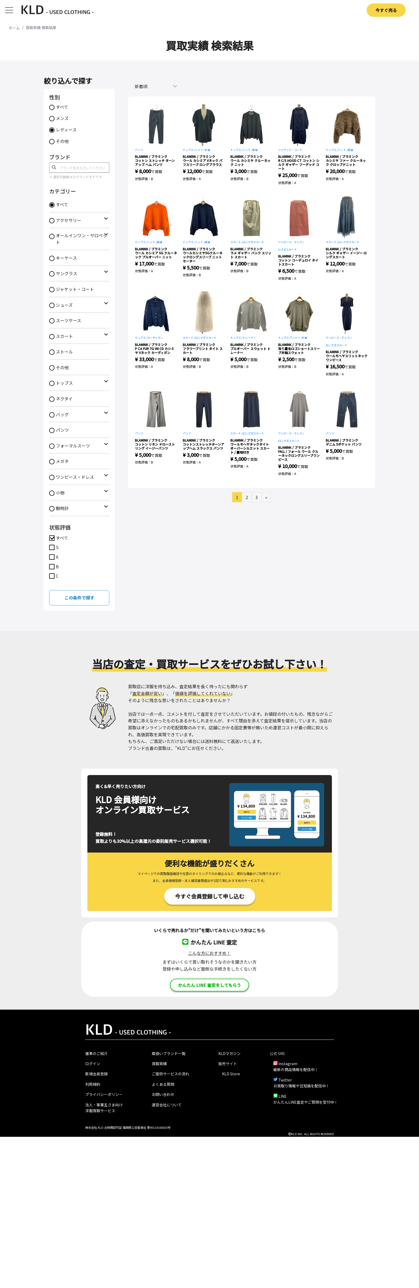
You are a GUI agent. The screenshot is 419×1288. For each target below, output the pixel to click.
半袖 (207, 150)
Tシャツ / (296, 338)
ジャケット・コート (75, 289)
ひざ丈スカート (287, 249)
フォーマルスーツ (73, 445)
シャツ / (200, 150)
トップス (64, 383)
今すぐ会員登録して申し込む (209, 896)
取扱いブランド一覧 (168, 1053)
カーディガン (155, 338)
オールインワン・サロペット (81, 239)
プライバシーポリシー (104, 1094)
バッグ (62, 414)
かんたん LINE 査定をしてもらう (209, 985)
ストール (64, 351)
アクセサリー (68, 220)
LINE (282, 1096)
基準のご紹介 (96, 1053)
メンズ (62, 118)
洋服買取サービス (100, 1110)
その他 (62, 141)
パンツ (62, 430)
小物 (60, 492)
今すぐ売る (386, 10)
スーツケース (68, 320)
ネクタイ (64, 398)
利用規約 (92, 1084)
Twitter (285, 1080)
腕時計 (62, 508)
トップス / (189, 150)
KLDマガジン (229, 1053)
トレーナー (249, 338)
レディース (66, 129)
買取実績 (159, 1063)
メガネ (62, 461)
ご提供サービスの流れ (170, 1073)
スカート (64, 336)
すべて (62, 107)
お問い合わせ (163, 1094)
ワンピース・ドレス (75, 477)
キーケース (66, 258)
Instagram (287, 1063)
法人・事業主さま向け (104, 1104)
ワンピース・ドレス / (291, 242)
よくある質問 (163, 1084)
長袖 (255, 150)
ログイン (92, 1063)
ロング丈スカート (253, 242)
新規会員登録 (96, 1073)
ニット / (247, 150)
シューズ (64, 305)
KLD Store (231, 1073)
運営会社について (167, 1104)
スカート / (236, 242)
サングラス (66, 273)
